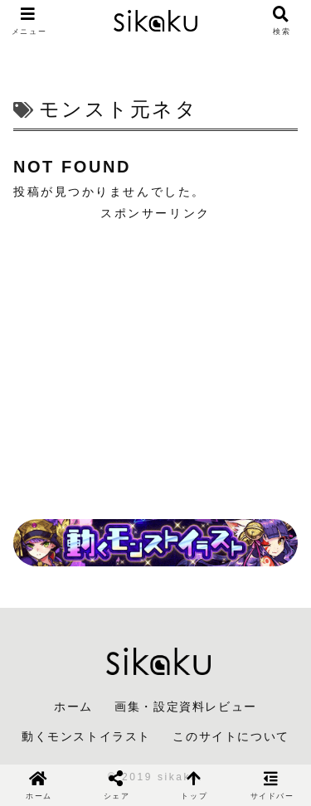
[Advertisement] (155, 357)
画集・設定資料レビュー (185, 706)
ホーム (73, 706)
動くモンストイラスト (86, 736)
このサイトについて (231, 736)
